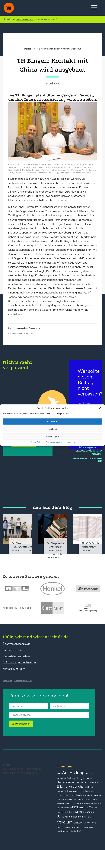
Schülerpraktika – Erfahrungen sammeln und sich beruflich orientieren (55, 550)
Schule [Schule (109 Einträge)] (79, 811)
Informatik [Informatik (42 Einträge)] (61, 796)
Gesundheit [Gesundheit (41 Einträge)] (62, 791)
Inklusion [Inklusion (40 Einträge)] (69, 796)
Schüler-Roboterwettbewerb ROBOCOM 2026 (23, 547)
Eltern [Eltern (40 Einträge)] (77, 782)
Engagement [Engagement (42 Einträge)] (92, 782)
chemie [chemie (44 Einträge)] (88, 778)
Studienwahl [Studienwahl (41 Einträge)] (89, 817)
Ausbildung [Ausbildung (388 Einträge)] (73, 772)
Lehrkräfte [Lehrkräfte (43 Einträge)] (71, 800)
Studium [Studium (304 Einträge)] (65, 822)
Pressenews (34, 328)
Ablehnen (52, 429)
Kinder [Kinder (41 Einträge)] (87, 796)
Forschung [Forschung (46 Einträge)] (88, 787)
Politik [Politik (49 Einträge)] (72, 812)
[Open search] (100, 8)
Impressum (70, 442)
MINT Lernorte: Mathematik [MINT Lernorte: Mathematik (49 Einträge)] (84, 804)
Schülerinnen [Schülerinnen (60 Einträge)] (76, 816)
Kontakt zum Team (14, 668)
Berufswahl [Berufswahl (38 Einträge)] (61, 778)
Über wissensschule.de (16, 643)
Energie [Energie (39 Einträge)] (83, 782)
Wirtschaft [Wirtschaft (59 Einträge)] (76, 831)
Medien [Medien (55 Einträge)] (87, 799)
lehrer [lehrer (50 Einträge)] (99, 795)
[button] (100, 408)
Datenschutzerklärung (55, 442)
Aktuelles (23, 328)
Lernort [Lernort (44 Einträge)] (80, 800)
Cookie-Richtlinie (37, 442)
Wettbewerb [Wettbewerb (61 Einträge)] (63, 831)
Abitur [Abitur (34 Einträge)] (59, 774)
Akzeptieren (52, 421)
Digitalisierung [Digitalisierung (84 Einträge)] (65, 782)
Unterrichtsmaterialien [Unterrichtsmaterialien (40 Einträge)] (83, 827)
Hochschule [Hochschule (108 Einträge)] (87, 791)
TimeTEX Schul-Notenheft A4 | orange (90, 547)
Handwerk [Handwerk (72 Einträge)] (73, 791)
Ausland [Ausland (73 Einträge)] (89, 773)
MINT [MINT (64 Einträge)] (68, 803)
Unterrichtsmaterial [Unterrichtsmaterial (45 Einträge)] (65, 827)
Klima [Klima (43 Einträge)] (93, 796)
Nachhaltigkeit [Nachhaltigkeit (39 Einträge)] (62, 812)
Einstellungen (52, 436)
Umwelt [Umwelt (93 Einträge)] (78, 822)
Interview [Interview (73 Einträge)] (79, 795)
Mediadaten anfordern (16, 656)
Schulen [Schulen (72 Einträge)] (89, 812)
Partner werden (12, 650)
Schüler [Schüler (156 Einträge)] (62, 816)
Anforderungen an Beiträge (19, 662)
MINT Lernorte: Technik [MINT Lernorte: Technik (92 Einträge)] (84, 807)
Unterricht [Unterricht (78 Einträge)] (90, 822)
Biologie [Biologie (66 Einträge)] (80, 778)
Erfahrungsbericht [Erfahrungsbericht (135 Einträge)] (70, 786)
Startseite (29, 49)
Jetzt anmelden (21, 723)
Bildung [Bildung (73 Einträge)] (70, 778)
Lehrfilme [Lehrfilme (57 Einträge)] (61, 799)
